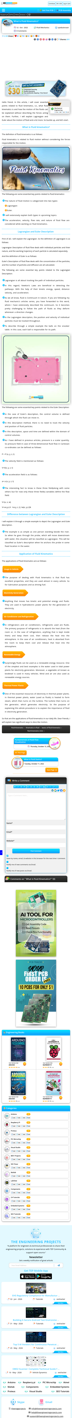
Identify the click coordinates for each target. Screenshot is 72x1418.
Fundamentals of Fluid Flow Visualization (27, 741)
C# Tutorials (15, 1197)
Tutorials (37, 1299)
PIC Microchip (16, 1139)
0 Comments (20, 31)
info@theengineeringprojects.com (45, 1408)
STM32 (17, 15)
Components (15, 1189)
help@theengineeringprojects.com (45, 1412)
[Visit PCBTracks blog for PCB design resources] (36, 1025)
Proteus (14, 1131)
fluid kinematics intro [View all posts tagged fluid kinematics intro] (35, 731)
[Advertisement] (36, 59)
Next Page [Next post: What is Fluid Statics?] (52, 770)
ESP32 (11, 15)
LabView (14, 1181)
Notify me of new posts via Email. (19, 869)
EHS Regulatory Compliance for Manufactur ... (36, 1295)
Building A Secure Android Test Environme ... (36, 1319)
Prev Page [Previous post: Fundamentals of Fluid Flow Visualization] (20, 753)
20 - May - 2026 (15, 1348)
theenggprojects (17, 1408)
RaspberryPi (4, 15)
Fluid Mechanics (41, 27)
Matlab (13, 1172)
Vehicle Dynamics (38, 1372)
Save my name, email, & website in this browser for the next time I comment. (36, 857)
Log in (65, 3)
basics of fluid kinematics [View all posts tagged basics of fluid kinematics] (51, 728)
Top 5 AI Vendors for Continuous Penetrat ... (36, 1344)
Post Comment (36, 851)
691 (68, 39)
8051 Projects (16, 1156)
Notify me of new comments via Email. (21, 863)
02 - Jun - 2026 (14, 1299)
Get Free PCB (46, 10)
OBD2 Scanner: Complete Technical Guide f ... (36, 1368)
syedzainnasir (62, 27)
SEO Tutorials (16, 1214)
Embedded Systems (57, 1387)
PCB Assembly (63, 10)
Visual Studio (15, 1147)
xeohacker (59, 1299)
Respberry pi (26, 1382)
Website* (36, 843)
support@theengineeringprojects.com (45, 1416)
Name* (36, 826)
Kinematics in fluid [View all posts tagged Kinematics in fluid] (32, 728)
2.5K (6, 36)
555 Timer (14, 1164)
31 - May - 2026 (15, 1323)
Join (69, 3)
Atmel (64, 1382)
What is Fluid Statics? (33, 759)
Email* (36, 835)
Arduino (23, 15)
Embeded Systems (17, 1206)
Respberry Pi (15, 1122)
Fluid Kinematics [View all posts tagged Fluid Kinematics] (17, 728)
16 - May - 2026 (13, 1372)
